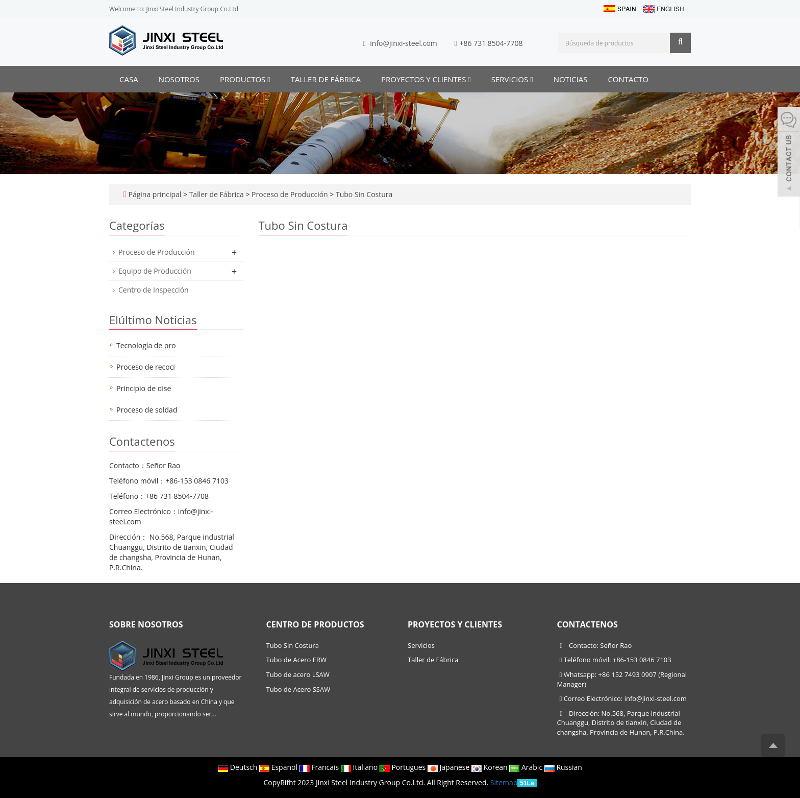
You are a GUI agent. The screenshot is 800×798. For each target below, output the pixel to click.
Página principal (154, 194)
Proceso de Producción (289, 194)
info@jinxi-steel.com (403, 43)
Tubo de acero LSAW (298, 674)
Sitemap (503, 782)
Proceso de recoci (145, 367)
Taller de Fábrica (326, 79)
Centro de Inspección (153, 290)
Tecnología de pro (146, 345)
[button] (268, 79)
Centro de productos (315, 624)
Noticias (571, 79)
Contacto (628, 79)
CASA (128, 79)
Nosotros (179, 79)
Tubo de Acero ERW (296, 659)
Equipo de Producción (154, 271)
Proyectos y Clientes (426, 79)
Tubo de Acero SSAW (298, 689)
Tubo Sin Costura (363, 194)
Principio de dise (143, 388)
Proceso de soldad (146, 410)
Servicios (512, 79)
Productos (245, 79)
